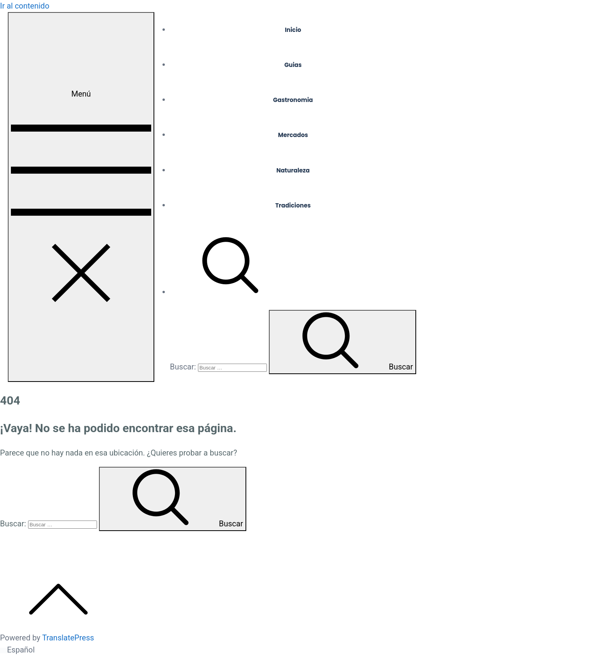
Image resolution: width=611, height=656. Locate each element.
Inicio (293, 30)
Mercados (293, 135)
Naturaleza (293, 170)
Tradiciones (293, 205)
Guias (293, 65)
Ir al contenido (24, 6)
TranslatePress (68, 637)
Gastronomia (293, 100)
